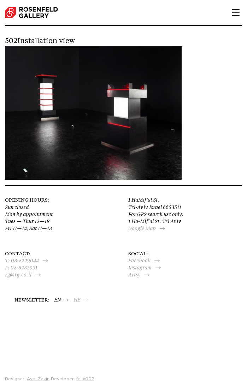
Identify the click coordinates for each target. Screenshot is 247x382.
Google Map (142, 228)
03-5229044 (25, 260)
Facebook (139, 260)
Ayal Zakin (38, 379)
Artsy (134, 274)
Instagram (140, 267)
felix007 (85, 379)
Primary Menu (233, 12)
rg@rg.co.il (18, 274)
